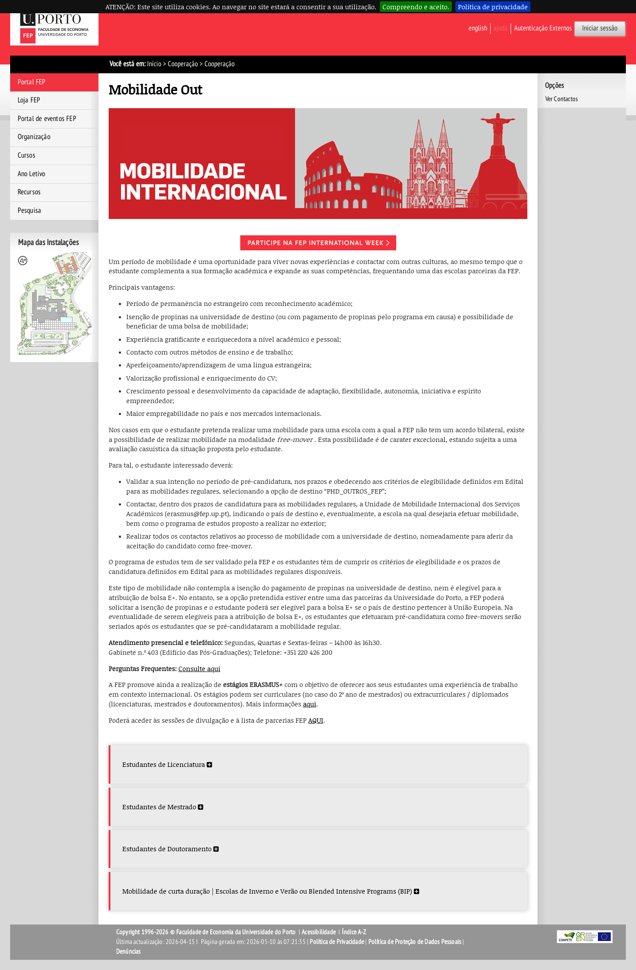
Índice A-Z (354, 932)
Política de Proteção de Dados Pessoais (415, 942)
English (478, 28)
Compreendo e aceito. (415, 6)
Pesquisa (30, 210)
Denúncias (128, 951)
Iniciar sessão (599, 28)
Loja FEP (29, 100)
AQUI (315, 720)
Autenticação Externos (543, 28)
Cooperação (183, 64)
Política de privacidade (493, 6)
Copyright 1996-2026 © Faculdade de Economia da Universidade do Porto (206, 932)
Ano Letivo (31, 174)
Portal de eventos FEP (47, 118)
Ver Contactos (561, 99)
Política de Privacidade (337, 942)
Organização (34, 136)
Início (154, 64)
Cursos (26, 155)
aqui (309, 703)
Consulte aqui (199, 668)
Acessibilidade (319, 932)
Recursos (29, 192)
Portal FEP (32, 82)
